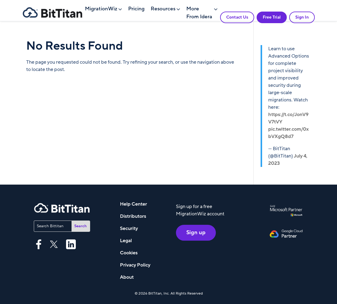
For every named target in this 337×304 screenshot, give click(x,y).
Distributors (133, 216)
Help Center (133, 204)
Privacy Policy (135, 265)
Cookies (129, 253)
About (127, 277)
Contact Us (237, 17)
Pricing (136, 9)
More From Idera (199, 12)
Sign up (195, 232)
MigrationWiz (101, 9)
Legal (126, 240)
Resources (163, 9)
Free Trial (272, 17)
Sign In (302, 17)
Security (129, 228)
